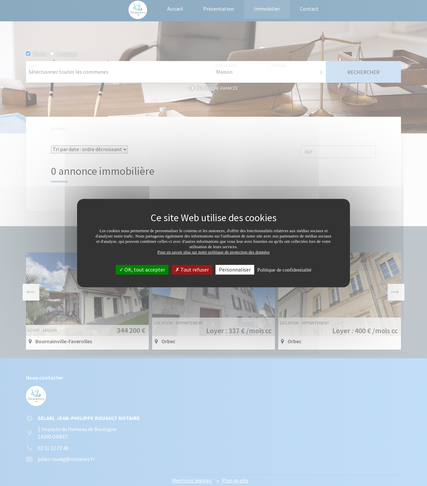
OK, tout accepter (142, 269)
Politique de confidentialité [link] (284, 270)
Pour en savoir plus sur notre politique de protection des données (213, 252)
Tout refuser (192, 269)
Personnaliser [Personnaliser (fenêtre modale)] (235, 269)
